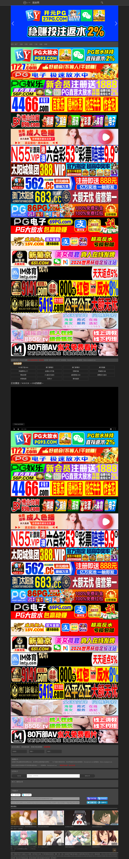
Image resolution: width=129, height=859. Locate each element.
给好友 (19, 776)
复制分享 (87, 776)
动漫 (40, 44)
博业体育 (23, 375)
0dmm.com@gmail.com (89, 360)
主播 (21, 44)
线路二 (49, 751)
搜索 (45, 44)
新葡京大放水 (102, 375)
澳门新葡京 (49, 367)
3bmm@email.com (72, 360)
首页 (12, 44)
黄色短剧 (76, 379)
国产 (16, 44)
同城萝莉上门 (23, 371)
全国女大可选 (49, 371)
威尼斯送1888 (75, 375)
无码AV (49, 379)
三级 (35, 44)
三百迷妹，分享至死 (32, 776)
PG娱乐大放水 (49, 375)
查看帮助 (47, 747)
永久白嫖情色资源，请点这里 (36, 360)
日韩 (26, 44)
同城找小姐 (102, 371)
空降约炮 (76, 371)
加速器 (14, 751)
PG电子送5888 (23, 367)
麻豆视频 (102, 367)
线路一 (32, 751)
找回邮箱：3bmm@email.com (49, 765)
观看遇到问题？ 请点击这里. (67, 765)
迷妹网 (35, 2)
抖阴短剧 (23, 379)
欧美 (31, 44)
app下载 (26, 2)
